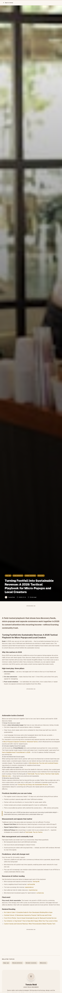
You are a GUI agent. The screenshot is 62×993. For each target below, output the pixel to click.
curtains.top (40, 893)
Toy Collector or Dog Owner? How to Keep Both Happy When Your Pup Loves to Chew (31, 921)
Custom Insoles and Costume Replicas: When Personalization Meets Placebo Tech (29, 924)
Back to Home (8, 2)
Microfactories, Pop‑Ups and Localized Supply (43, 763)
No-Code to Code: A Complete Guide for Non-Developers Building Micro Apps (28, 912)
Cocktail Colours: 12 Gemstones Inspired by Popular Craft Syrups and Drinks (27, 915)
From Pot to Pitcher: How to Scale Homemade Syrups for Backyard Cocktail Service (30, 918)
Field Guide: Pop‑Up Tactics (33, 832)
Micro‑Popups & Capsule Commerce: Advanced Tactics (20, 742)
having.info (36, 881)
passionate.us (29, 887)
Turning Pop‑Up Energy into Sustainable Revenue (33, 784)
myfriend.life (31, 884)
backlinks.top (33, 890)
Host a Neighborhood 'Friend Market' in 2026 (16, 752)
